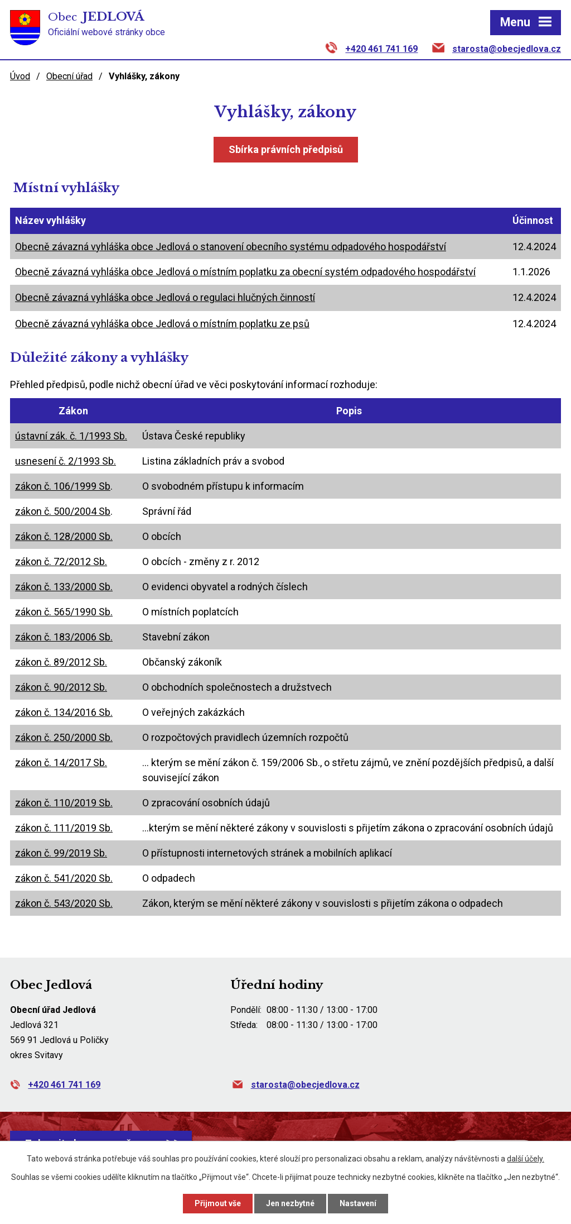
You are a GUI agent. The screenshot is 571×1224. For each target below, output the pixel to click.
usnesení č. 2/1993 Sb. (65, 461)
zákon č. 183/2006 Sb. (64, 637)
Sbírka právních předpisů (286, 149)
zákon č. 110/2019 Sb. (64, 803)
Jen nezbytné (290, 1203)
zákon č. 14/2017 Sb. (61, 762)
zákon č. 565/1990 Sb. (64, 612)
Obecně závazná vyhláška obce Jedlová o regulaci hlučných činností (165, 297)
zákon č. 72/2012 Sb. (61, 561)
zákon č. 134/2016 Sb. (64, 712)
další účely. (525, 1158)
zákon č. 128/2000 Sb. (64, 536)
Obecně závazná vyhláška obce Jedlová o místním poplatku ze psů (162, 323)
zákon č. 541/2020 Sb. (64, 878)
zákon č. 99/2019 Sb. (61, 853)
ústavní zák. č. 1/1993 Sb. (71, 436)
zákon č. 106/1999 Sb (62, 486)
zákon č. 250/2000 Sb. (64, 737)
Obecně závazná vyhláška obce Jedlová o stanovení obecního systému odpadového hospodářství (230, 246)
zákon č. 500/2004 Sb (62, 511)
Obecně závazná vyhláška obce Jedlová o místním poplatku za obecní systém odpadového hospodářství (245, 272)
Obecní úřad (69, 76)
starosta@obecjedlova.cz (506, 49)
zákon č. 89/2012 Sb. (61, 662)
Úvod (20, 76)
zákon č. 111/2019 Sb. (64, 828)
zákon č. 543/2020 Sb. (64, 903)
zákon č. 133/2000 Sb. (64, 586)
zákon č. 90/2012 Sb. (61, 687)
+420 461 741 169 (381, 49)
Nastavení (358, 1203)
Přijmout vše (218, 1203)
